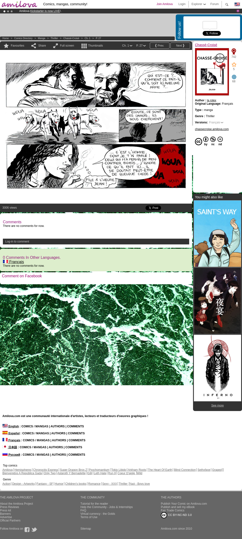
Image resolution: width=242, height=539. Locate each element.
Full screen (67, 45)
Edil (89, 473)
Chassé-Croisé (71, 38)
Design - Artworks (23, 483)
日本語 (9, 447)
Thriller (55, 38)
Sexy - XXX (109, 483)
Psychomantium (99, 470)
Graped (217, 470)
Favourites (17, 45)
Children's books (75, 483)
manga (41, 38)
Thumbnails (95, 45)
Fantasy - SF (44, 483)
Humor (59, 483)
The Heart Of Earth (160, 470)
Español (11, 433)
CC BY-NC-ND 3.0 (176, 515)
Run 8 (112, 473)
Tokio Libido (118, 470)
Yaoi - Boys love (139, 483)
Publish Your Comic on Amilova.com (184, 503)
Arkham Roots (137, 470)
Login (181, 4)
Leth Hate (100, 473)
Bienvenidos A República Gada (22, 473)
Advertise (6, 517)
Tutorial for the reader (94, 503)
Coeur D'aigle (127, 473)
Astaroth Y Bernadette (71, 473)
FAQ (83, 510)
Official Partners (10, 520)
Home (5, 38)
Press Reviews (9, 507)
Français (13, 262)
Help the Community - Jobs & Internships (106, 507)
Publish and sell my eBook (178, 507)
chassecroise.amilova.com (212, 129)
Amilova (7, 470)
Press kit (5, 510)
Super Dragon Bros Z (73, 470)
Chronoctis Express (45, 470)
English (10, 426)
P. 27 (98, 38)
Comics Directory (23, 38)
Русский (11, 454)
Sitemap (85, 528)
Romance (94, 483)
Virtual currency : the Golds (97, 513)
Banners (5, 513)
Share (42, 45)
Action (6, 483)
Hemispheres (22, 470)
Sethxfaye (204, 470)
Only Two (50, 473)
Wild (139, 473)
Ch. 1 (88, 38)
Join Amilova (165, 4)
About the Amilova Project (16, 503)
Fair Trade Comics (172, 510)
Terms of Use (88, 517)
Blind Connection (185, 470)
